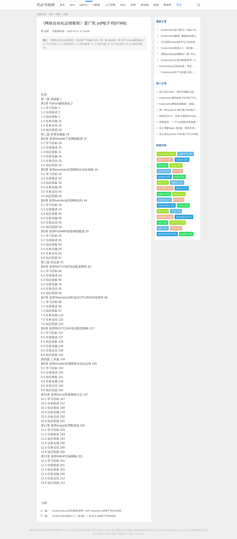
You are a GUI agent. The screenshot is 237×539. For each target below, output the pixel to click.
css (178, 171)
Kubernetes (166, 205)
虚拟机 (186, 234)
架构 (133, 4)
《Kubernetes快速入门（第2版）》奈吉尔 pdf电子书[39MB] (83, 515)
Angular (164, 199)
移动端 (145, 4)
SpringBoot (184, 217)
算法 (162, 211)
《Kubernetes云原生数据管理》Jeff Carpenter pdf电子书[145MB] (86, 510)
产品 (176, 211)
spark (176, 165)
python (83, 4)
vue (179, 199)
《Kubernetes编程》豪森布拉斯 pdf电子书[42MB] (186, 35)
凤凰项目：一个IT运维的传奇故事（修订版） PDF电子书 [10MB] (194, 122)
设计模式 (165, 188)
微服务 (177, 182)
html (162, 165)
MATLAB (178, 222)
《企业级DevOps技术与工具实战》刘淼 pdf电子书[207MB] (191, 42)
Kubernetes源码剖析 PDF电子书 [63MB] (181, 97)
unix (162, 222)
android (164, 176)
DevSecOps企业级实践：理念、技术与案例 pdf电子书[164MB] (193, 66)
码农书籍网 (46, 5)
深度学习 (186, 154)
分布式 (164, 171)
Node (179, 176)
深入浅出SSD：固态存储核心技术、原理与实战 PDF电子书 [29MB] (195, 91)
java (72, 4)
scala (183, 205)
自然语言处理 (167, 234)
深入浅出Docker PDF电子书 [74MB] (178, 134)
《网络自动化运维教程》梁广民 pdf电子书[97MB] (186, 54)
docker (181, 188)
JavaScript (166, 154)
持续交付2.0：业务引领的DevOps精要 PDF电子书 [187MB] (191, 116)
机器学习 (165, 159)
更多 (179, 4)
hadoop (182, 159)
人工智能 (110, 4)
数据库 (167, 4)
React (179, 194)
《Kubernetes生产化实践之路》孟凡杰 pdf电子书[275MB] (190, 72)
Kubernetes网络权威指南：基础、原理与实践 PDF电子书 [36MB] (194, 103)
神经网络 (165, 217)
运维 (65, 14)
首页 (62, 4)
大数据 (96, 4)
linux (123, 4)
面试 (162, 182)
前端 (156, 4)
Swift (176, 228)
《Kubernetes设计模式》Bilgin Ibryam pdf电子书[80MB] (189, 29)
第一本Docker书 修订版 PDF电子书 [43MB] (182, 109)
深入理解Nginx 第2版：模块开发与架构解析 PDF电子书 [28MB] (193, 128)
